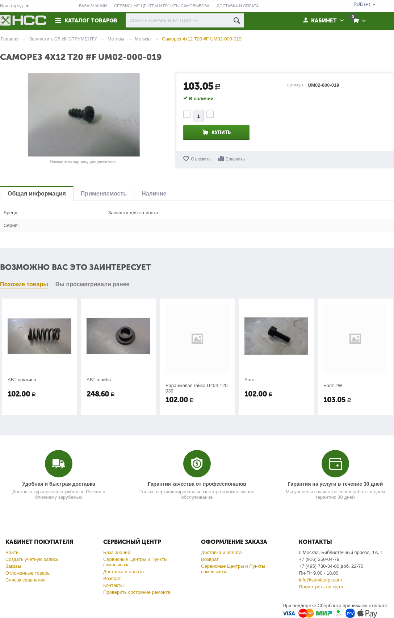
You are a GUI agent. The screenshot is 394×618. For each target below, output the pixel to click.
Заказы (13, 566)
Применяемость (104, 193)
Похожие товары (24, 284)
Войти (11, 552)
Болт (249, 379)
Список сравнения (25, 580)
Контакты (113, 585)
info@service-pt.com (320, 580)
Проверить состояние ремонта (136, 592)
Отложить (201, 159)
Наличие (154, 193)
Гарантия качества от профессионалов (197, 484)
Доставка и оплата (123, 571)
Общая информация (37, 193)
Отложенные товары (28, 573)
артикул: (295, 84)
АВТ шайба (99, 379)
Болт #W (332, 385)
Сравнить (235, 159)
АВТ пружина (22, 379)
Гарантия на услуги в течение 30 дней (335, 484)
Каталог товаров (90, 20)
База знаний (116, 552)
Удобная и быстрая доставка (58, 484)
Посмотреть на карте (321, 586)
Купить (221, 132)
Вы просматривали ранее (92, 284)
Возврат (112, 578)
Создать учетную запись (32, 559)
